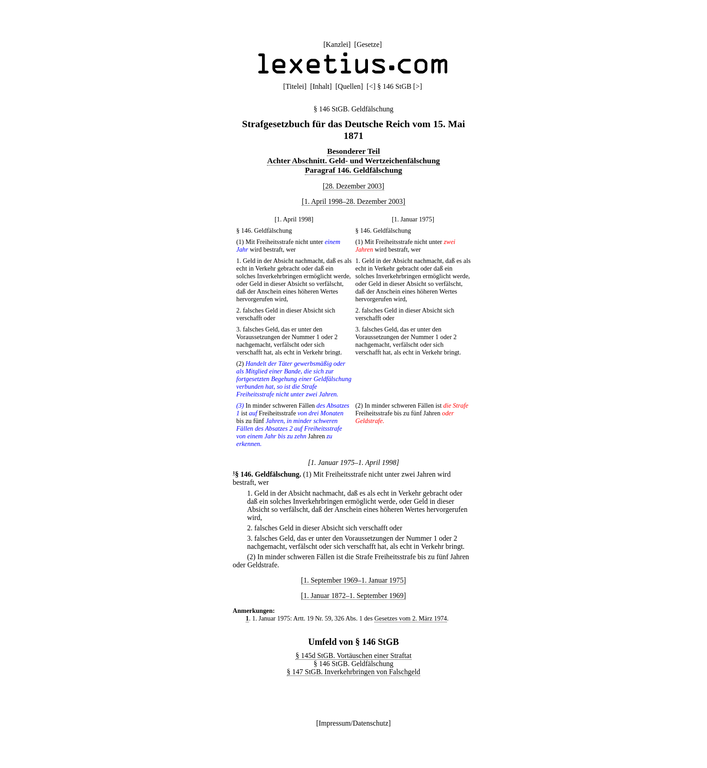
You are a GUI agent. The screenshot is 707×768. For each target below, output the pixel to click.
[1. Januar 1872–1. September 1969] (353, 595)
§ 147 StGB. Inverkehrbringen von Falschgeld (353, 672)
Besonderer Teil (353, 151)
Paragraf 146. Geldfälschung (353, 170)
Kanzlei (337, 44)
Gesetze (368, 44)
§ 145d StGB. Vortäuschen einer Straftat (353, 655)
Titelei (294, 86)
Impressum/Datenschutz (354, 723)
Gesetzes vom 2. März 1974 (410, 618)
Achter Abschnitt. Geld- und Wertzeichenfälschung (353, 160)
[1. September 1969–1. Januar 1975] (353, 580)
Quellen (349, 86)
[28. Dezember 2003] (353, 186)
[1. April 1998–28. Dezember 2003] (353, 201)
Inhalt (320, 86)
